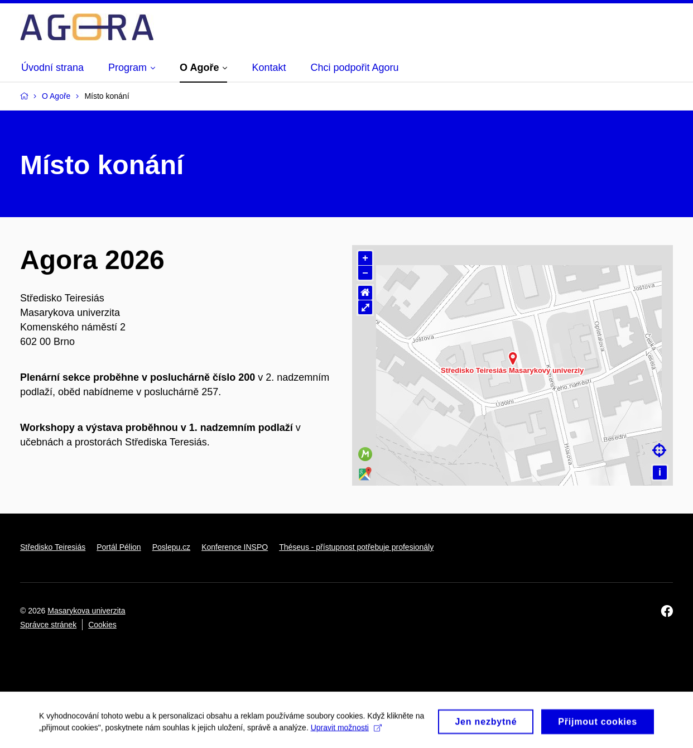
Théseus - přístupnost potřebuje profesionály (356, 547)
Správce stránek (48, 624)
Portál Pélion (119, 547)
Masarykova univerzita (86, 610)
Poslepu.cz (171, 547)
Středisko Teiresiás (52, 547)
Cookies (102, 624)
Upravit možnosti (346, 730)
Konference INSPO (234, 547)
